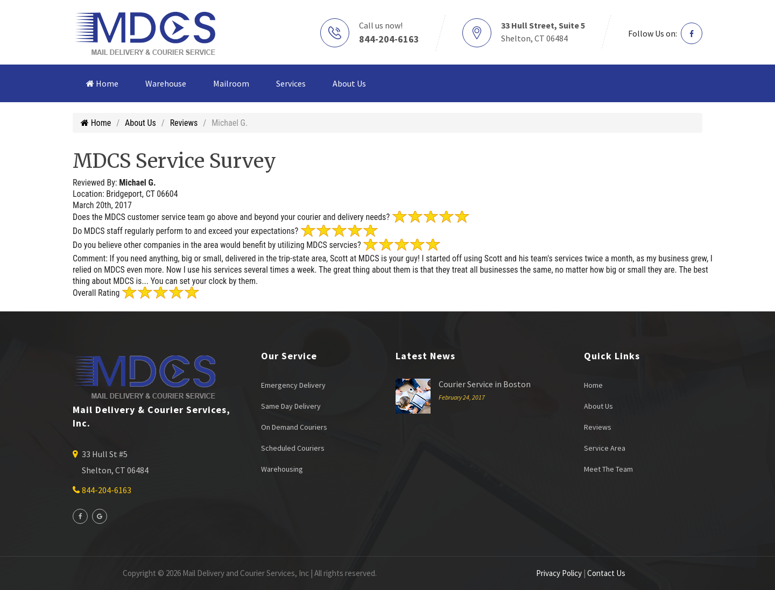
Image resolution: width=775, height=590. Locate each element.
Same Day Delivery (291, 406)
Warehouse (165, 83)
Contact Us (606, 573)
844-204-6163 (389, 39)
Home (102, 83)
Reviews (184, 123)
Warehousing (282, 469)
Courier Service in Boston (485, 384)
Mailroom (231, 83)
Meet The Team (608, 469)
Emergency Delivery (293, 385)
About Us (349, 83)
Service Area (604, 448)
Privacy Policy (559, 573)
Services (291, 83)
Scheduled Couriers (293, 448)
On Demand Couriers (294, 427)
